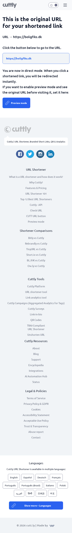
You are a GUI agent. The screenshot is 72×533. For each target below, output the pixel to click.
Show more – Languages (37, 505)
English (14, 477)
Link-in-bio (36, 314)
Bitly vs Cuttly (36, 237)
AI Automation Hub (36, 376)
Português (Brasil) (30, 485)
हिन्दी (30, 493)
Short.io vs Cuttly (36, 254)
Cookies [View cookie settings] (36, 409)
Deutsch (42, 477)
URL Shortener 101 (36, 193)
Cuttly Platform (36, 286)
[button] (65, 5)
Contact (36, 437)
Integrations (36, 370)
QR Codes (36, 319)
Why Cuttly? (36, 182)
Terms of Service (36, 398)
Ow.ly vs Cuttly (36, 265)
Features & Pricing (36, 187)
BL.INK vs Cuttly (36, 260)
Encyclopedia (36, 365)
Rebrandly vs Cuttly (36, 243)
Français (56, 477)
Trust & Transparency (36, 426)
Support (36, 359)
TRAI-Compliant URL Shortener (36, 327)
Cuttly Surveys (36, 308)
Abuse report (36, 431)
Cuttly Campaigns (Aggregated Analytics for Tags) (36, 303)
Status (36, 381)
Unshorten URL (36, 334)
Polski (63, 485)
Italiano (50, 485)
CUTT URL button (36, 216)
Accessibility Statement (36, 415)
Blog (36, 353)
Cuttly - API (36, 204)
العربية (19, 493)
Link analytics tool (36, 297)
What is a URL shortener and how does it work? (36, 176)
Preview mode (19, 102)
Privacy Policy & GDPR (36, 403)
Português (10, 485)
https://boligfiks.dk (18, 58)
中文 (52, 493)
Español (27, 477)
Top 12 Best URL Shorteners (36, 199)
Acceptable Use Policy (36, 420)
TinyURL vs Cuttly (36, 249)
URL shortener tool (36, 291)
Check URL (36, 210)
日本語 (41, 493)
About (36, 348)
